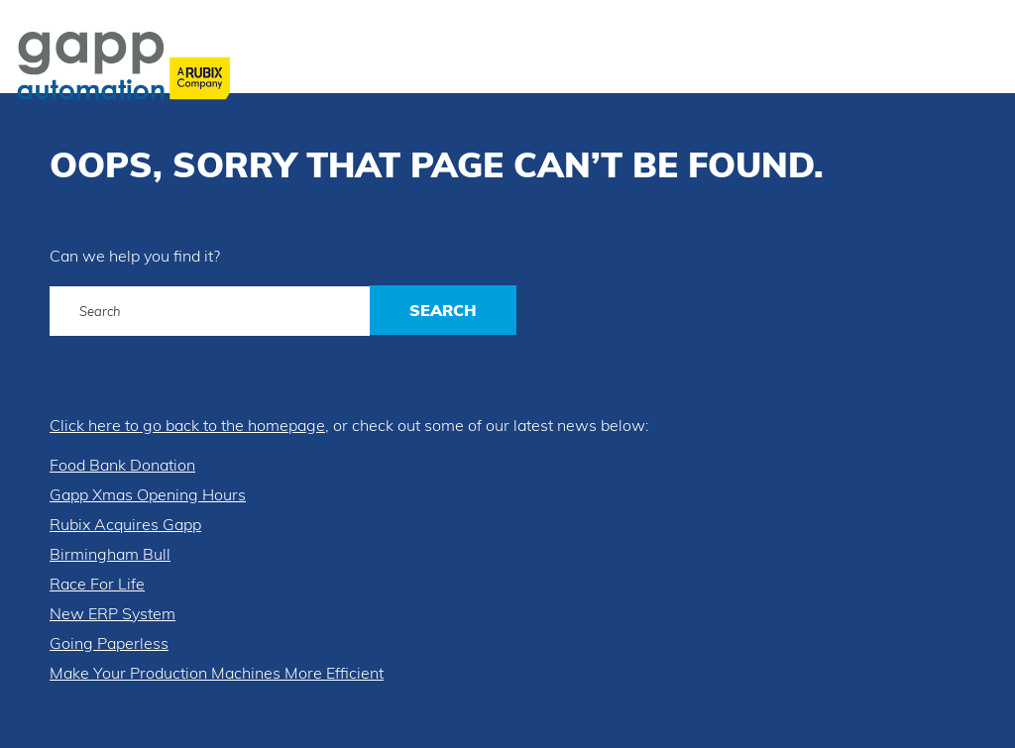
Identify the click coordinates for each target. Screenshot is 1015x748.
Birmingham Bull (110, 554)
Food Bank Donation (122, 465)
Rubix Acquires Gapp (125, 524)
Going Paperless (109, 643)
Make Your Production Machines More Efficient (217, 673)
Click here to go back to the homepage (187, 425)
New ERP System (112, 613)
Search (443, 310)
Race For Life (97, 583)
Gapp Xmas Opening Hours (148, 494)
